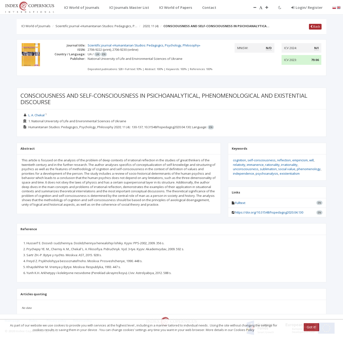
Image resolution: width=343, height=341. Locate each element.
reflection (284, 160)
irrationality (289, 165)
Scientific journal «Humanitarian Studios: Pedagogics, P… (96, 26)
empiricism (300, 160)
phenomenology (309, 169)
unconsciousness (245, 169)
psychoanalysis (267, 173)
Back (315, 26)
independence (243, 173)
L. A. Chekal (36, 115)
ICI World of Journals (35, 26)
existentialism (290, 173)
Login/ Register (307, 7)
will (311, 160)
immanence (255, 165)
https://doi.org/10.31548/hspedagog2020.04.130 (269, 212)
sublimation (268, 169)
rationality (272, 165)
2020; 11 (150, 26)
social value (286, 169)
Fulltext (240, 203)
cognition (239, 160)
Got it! (311, 327)
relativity (239, 165)
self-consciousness (261, 160)
